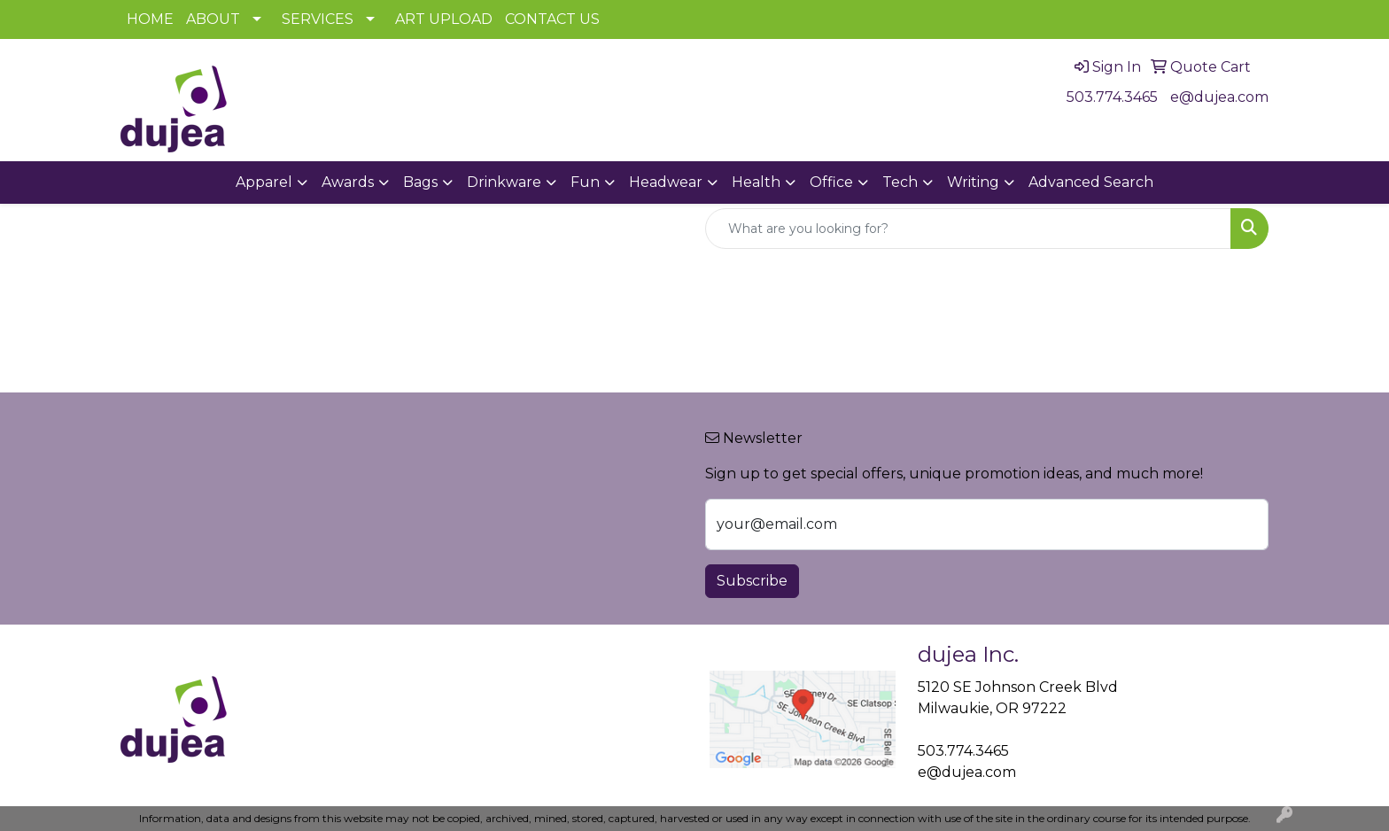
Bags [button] (420, 182)
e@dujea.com (1219, 97)
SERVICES (317, 19)
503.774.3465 (1112, 97)
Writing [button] (973, 182)
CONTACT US (552, 19)
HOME (150, 19)
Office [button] (831, 182)
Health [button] (756, 182)
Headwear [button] (665, 182)
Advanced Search (1090, 182)
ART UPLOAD (444, 19)
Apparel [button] (264, 182)
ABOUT (213, 19)
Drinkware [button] (504, 182)
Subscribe (752, 580)
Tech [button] (900, 182)
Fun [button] (585, 182)
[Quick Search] (968, 228)
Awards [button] (348, 182)
